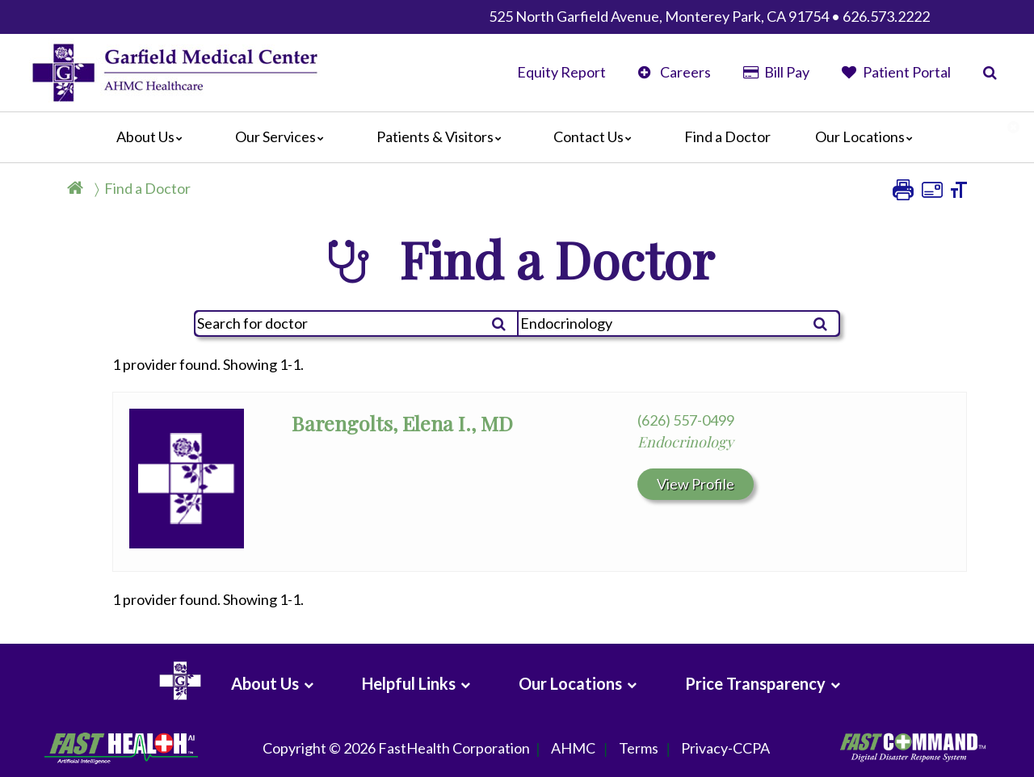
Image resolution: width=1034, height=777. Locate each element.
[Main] (517, 137)
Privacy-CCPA (725, 749)
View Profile (695, 484)
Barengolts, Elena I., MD (402, 423)
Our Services (283, 136)
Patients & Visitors (443, 136)
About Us (153, 136)
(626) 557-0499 (685, 420)
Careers (674, 72)
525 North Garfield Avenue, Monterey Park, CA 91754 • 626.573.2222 (709, 16)
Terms (638, 749)
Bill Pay (776, 72)
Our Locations (868, 136)
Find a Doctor (727, 136)
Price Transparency (755, 683)
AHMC (573, 749)
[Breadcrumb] (135, 193)
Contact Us (596, 136)
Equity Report (561, 72)
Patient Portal (896, 72)
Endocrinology (685, 442)
